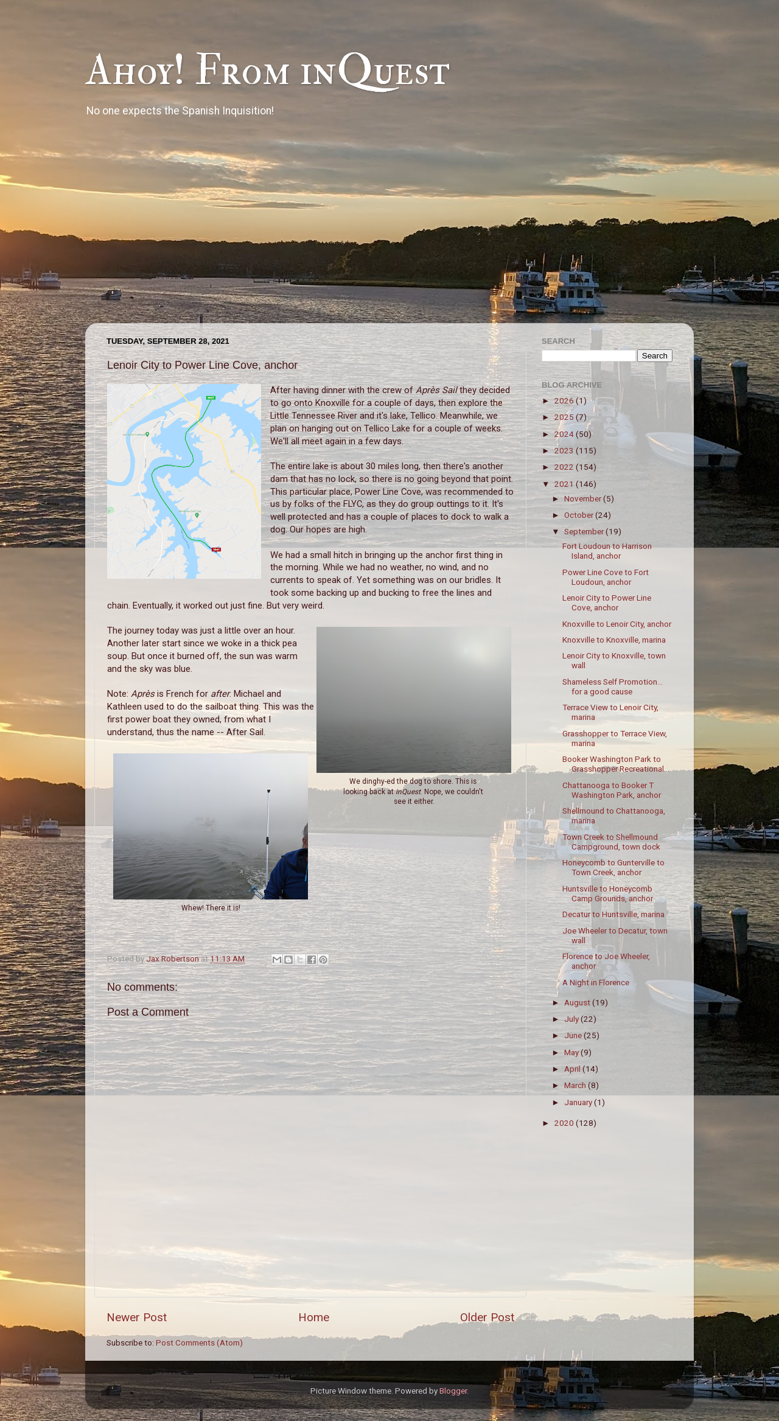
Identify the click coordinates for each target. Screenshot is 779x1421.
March (576, 1085)
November (583, 498)
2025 (565, 417)
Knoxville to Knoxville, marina (614, 639)
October (579, 515)
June (574, 1035)
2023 (565, 450)
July (572, 1019)
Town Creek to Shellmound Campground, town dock (611, 841)
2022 (565, 467)
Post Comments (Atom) (199, 1342)
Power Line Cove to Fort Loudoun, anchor (605, 577)
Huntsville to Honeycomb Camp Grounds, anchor (607, 893)
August (578, 1002)
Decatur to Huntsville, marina (613, 914)
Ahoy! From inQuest (267, 70)
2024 (565, 434)
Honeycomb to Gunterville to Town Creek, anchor (613, 867)
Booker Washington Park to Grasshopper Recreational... (615, 763)
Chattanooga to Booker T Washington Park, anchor (611, 790)
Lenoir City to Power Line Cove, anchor (606, 602)
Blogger (453, 1390)
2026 (565, 400)
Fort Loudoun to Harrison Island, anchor (607, 550)
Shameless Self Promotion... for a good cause (612, 686)
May (572, 1052)
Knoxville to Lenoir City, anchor (616, 624)
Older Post (487, 1317)
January (579, 1102)
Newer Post (137, 1317)
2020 (565, 1123)
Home (313, 1317)
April (573, 1069)
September (585, 531)
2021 (565, 484)
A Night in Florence (595, 982)
